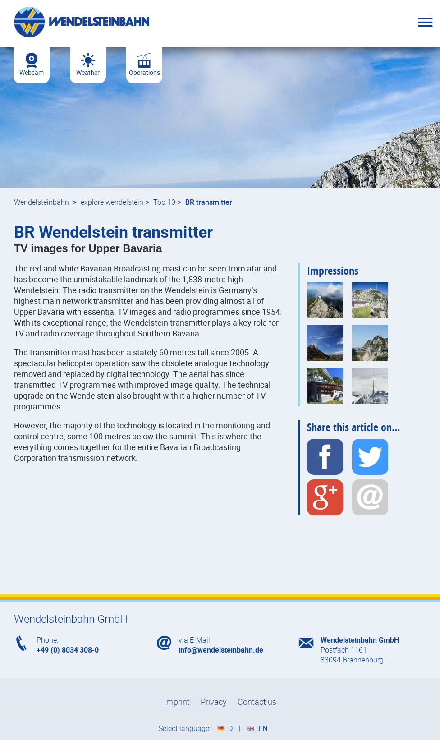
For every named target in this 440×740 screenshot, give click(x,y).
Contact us (257, 701)
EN (262, 728)
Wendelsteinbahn (41, 202)
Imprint (177, 701)
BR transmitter (208, 202)
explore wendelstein (112, 202)
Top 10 (164, 202)
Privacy (214, 701)
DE (232, 728)
